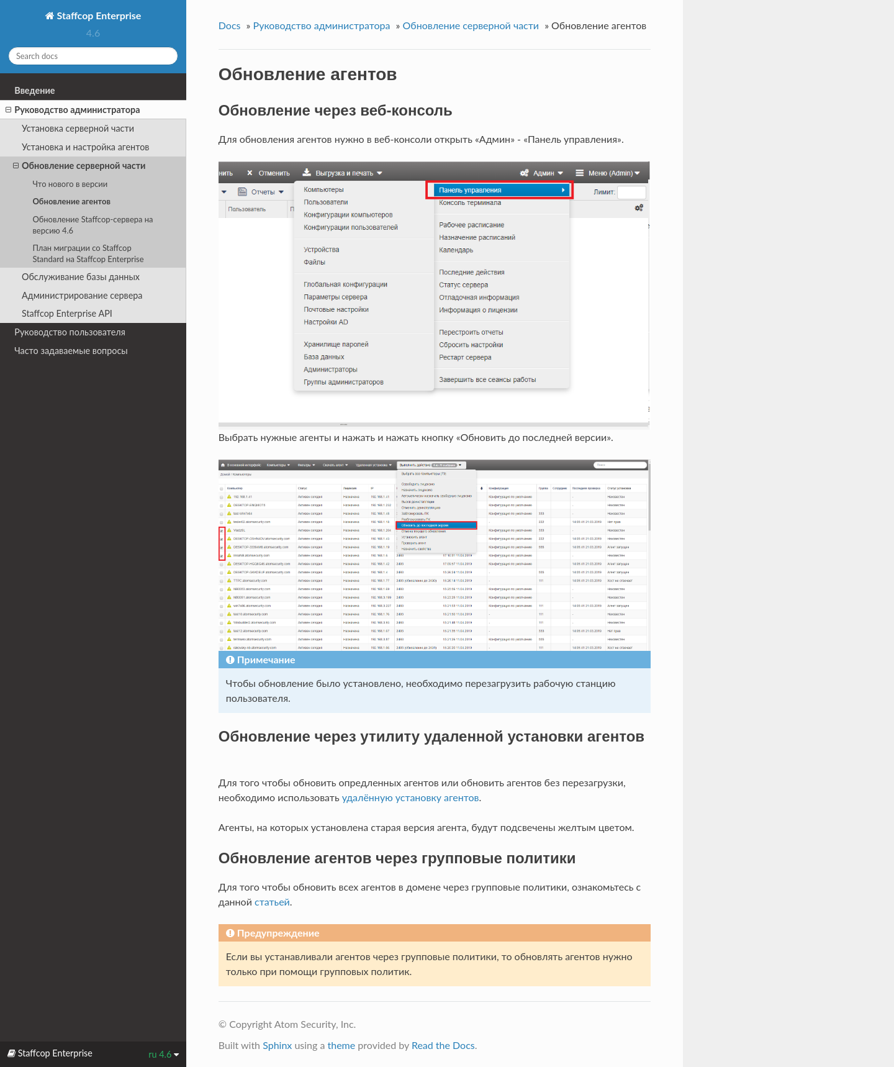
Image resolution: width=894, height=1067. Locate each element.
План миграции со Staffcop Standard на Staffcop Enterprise (87, 253)
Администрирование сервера (82, 295)
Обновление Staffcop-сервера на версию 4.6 (92, 224)
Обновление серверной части (79, 165)
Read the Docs (443, 1045)
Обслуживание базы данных (81, 276)
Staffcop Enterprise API (67, 313)
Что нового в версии (69, 184)
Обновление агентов (71, 201)
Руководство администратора (73, 110)
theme (341, 1045)
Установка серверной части (78, 128)
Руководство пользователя (69, 332)
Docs (230, 25)
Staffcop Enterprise (98, 15)
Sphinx (277, 1045)
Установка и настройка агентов (86, 147)
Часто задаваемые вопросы (70, 350)
